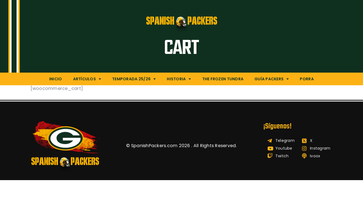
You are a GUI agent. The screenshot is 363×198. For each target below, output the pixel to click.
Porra (307, 79)
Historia (179, 79)
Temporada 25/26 (134, 79)
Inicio (55, 79)
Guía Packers (271, 79)
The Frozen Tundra (222, 79)
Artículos (87, 79)
